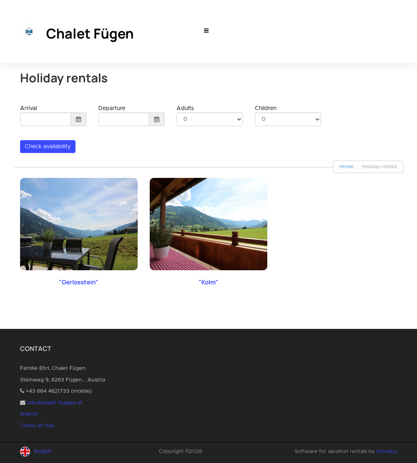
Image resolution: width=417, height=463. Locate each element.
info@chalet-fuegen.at (54, 403)
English (43, 451)
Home (347, 166)
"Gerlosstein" (78, 282)
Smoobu (386, 451)
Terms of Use (37, 425)
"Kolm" (208, 282)
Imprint (29, 414)
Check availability (48, 146)
